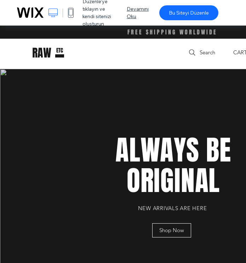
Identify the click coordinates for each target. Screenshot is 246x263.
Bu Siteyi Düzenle (189, 13)
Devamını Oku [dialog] (138, 13)
